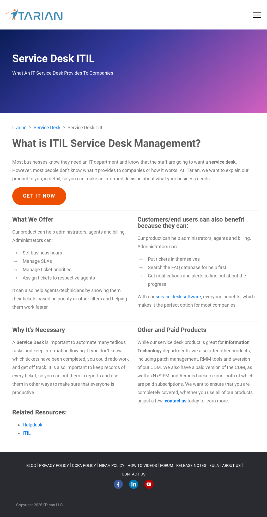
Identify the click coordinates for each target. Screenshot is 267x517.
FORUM (166, 465)
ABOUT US (231, 465)
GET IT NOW (39, 196)
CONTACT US (133, 474)
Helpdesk (32, 424)
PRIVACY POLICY (54, 465)
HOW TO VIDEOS (142, 465)
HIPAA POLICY (111, 465)
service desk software (178, 296)
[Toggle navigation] (257, 14)
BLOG (31, 465)
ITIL (27, 433)
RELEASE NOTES (191, 465)
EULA (214, 465)
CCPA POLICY (84, 465)
